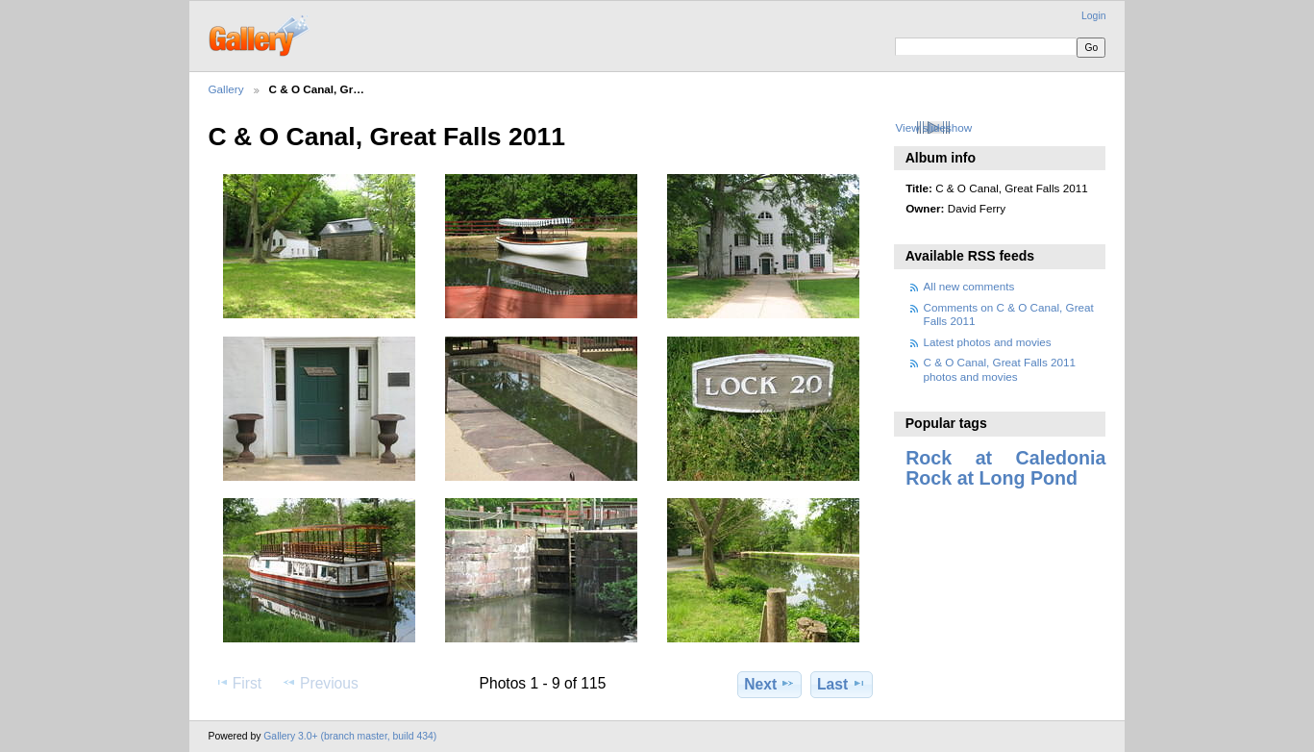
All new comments (969, 286)
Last (841, 683)
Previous (320, 682)
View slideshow (933, 127)
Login (1093, 16)
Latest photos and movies (988, 342)
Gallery (226, 89)
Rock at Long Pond (991, 478)
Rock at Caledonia (1005, 457)
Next (769, 683)
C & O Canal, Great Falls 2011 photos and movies (1000, 369)
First (237, 682)
